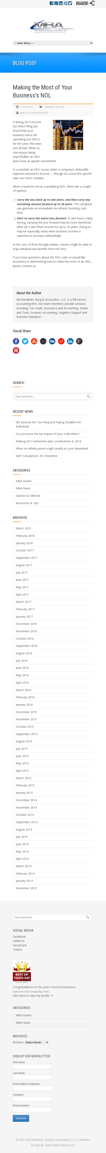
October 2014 (25, 815)
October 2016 (25, 638)
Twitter (70, 3)
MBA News (23, 488)
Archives (20, 518)
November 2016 (26, 631)
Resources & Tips (27, 503)
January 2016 (24, 704)
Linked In (18, 941)
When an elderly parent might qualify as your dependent (52, 448)
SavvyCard (19, 945)
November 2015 (26, 719)
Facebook (51, 3)
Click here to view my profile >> (33, 995)
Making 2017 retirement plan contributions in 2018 (48, 441)
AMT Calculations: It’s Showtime (36, 456)
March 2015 (23, 778)
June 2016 (22, 668)
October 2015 (25, 727)
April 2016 (22, 682)
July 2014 (22, 837)
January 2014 (24, 881)
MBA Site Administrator (34, 112)
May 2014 (22, 851)
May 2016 (22, 675)
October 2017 (25, 550)
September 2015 (26, 734)
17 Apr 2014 (26, 106)
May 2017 (22, 587)
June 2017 (22, 580)
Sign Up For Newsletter (31, 1056)
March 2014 (23, 866)
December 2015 (26, 712)
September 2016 (26, 646)
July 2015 (22, 749)
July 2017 (22, 572)
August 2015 (24, 741)
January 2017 (24, 616)
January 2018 (24, 543)
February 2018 (25, 536)
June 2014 (22, 844)
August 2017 (24, 565)
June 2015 (22, 756)
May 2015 (22, 763)
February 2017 (25, 609)
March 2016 (23, 690)
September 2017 (26, 558)
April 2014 (22, 859)
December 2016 (26, 624)
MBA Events (24, 481)
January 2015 (24, 793)
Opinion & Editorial (28, 496)
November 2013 (26, 888)
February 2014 (25, 873)
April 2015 (22, 771)
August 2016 (24, 653)
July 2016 (22, 660)
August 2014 (24, 829)
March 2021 (23, 528)
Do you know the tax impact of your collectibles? (47, 434)
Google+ (56, 3)
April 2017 (22, 594)
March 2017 (23, 602)
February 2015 (25, 785)
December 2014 (26, 800)
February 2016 (25, 697)
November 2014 (26, 807)
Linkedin (61, 3)
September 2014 (26, 822)
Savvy (65, 3)
